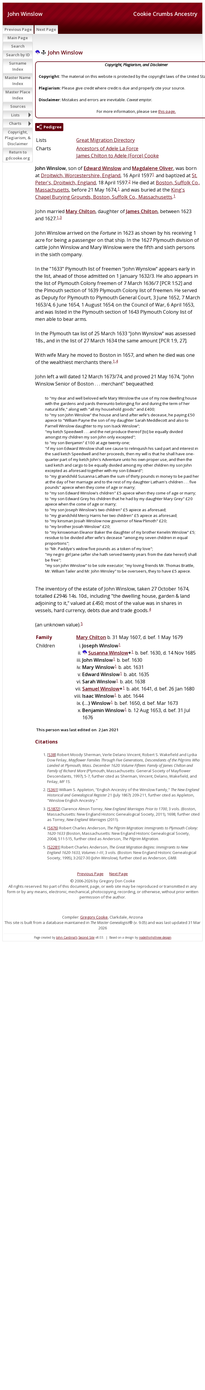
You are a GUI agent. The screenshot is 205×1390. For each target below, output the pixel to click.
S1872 (53, 808)
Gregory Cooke (94, 917)
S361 (52, 789)
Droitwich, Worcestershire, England (80, 175)
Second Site (86, 937)
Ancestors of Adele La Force (107, 148)
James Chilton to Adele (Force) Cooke (117, 155)
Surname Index (17, 66)
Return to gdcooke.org (17, 155)
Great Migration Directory (105, 140)
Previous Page (18, 29)
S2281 (53, 847)
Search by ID (18, 54)
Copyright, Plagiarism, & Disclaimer (18, 137)
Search (18, 46)
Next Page (46, 29)
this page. (167, 111)
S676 (52, 828)
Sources (18, 106)
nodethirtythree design (155, 937)
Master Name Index (18, 80)
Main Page (18, 37)
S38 (51, 754)
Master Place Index (17, 95)
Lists (15, 115)
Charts (15, 123)
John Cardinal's (66, 937)
